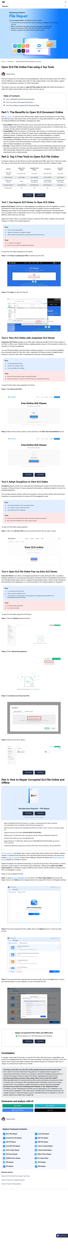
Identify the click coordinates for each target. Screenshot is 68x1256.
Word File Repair (11, 1134)
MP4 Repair (10, 1162)
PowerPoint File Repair (14, 1138)
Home (3, 61)
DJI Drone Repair (12, 1154)
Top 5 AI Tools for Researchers (11, 1184)
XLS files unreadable (12, 857)
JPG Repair (9, 1166)
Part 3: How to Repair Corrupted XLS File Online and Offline (22, 105)
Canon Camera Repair (45, 1146)
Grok (50, 1110)
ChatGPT (18, 1106)
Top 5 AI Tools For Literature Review (13, 1180)
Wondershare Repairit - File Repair (34, 808)
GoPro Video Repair (12, 1150)
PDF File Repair (43, 1138)
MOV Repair (42, 1162)
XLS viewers (8, 116)
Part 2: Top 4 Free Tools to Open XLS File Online (19, 102)
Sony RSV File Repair (13, 1146)
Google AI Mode (18, 1110)
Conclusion (7, 1053)
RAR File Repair (43, 1142)
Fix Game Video (43, 1158)
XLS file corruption (7, 853)
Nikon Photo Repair (44, 1154)
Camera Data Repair (45, 1150)
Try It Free (28, 195)
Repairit (18, 878)
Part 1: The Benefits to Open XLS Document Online (20, 99)
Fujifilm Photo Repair (13, 1158)
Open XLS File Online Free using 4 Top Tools (28, 61)
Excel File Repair (43, 1134)
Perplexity (50, 1106)
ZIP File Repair (11, 1142)
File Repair (10, 61)
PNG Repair (42, 1166)
